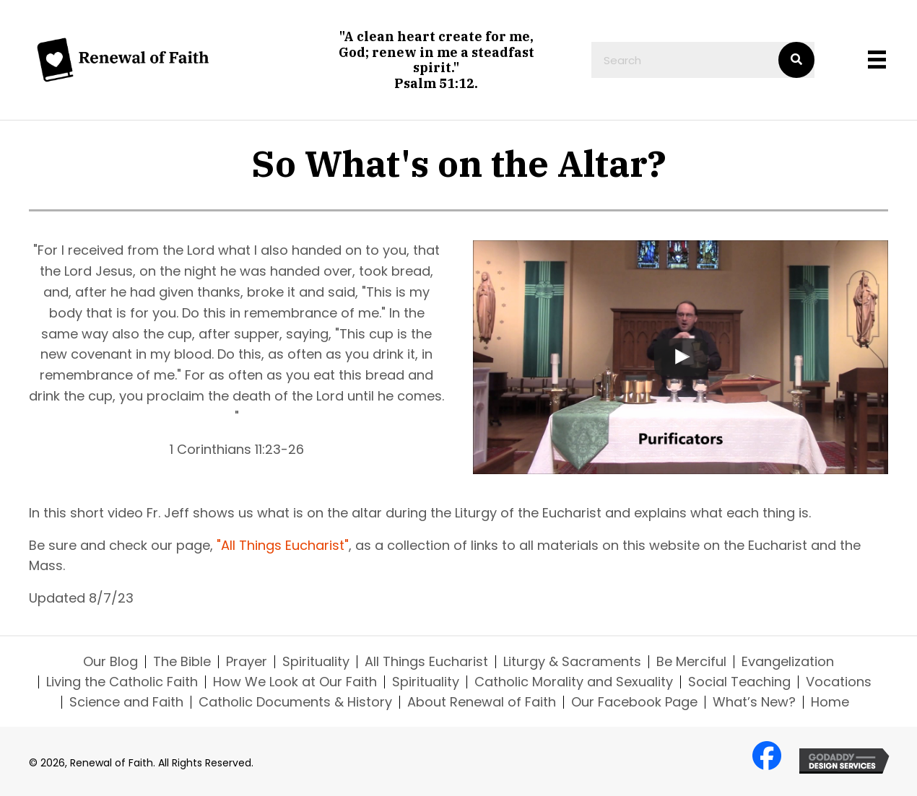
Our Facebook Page (634, 702)
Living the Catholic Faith (122, 681)
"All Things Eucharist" (283, 545)
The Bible (182, 661)
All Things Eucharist (426, 661)
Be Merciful (691, 661)
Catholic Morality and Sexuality (573, 681)
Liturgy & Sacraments (572, 661)
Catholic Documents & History (295, 702)
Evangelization (788, 661)
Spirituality (315, 661)
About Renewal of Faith (481, 702)
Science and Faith (126, 702)
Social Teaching (739, 681)
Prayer (246, 661)
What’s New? (754, 702)
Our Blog (110, 661)
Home (830, 702)
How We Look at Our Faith (295, 681)
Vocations (839, 681)
